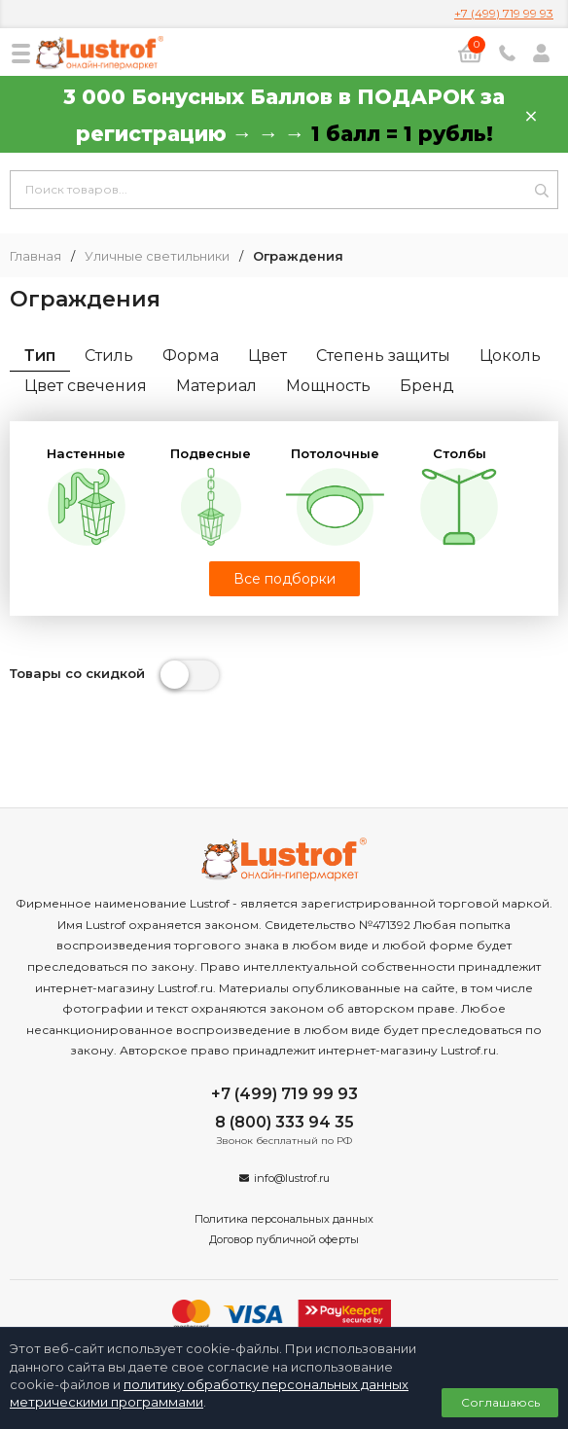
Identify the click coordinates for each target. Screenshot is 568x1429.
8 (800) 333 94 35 (284, 1122)
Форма (190, 355)
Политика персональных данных (284, 1219)
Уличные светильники (157, 256)
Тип (39, 355)
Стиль (109, 355)
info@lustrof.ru (292, 1178)
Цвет (267, 355)
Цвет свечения (85, 385)
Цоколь (510, 355)
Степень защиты (383, 355)
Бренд (427, 385)
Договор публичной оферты (284, 1239)
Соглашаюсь (500, 1402)
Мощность (328, 385)
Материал (216, 385)
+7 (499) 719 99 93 (503, 13)
